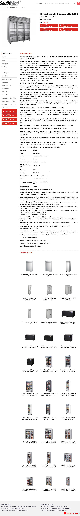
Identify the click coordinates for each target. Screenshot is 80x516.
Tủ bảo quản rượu (6, 85)
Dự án (67, 3)
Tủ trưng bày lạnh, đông (8, 107)
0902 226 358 (67, 26)
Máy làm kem (5, 88)
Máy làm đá (5, 82)
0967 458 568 (48, 30)
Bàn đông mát (5, 73)
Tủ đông (4, 57)
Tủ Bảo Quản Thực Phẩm (8, 101)
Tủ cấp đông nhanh (7, 79)
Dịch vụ (61, 3)
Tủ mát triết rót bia (6, 95)
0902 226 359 (67, 30)
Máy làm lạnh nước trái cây (9, 98)
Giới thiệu (47, 3)
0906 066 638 (48, 26)
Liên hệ (73, 3)
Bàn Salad (4, 76)
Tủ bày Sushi (5, 91)
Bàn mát (4, 69)
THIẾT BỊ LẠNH (13, 7)
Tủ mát (23, 7)
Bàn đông (4, 66)
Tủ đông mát (5, 63)
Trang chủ (39, 3)
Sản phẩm (54, 3)
